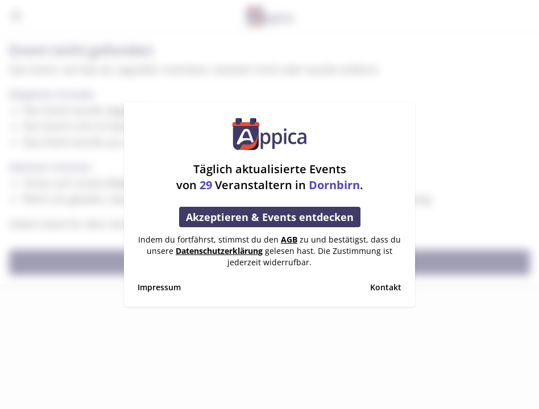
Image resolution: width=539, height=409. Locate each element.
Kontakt (385, 287)
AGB (289, 239)
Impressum (159, 287)
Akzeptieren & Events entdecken (270, 217)
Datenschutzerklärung (219, 250)
